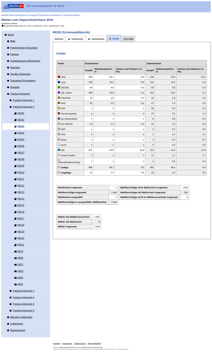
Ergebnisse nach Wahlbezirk (50, 15)
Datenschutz (79, 343)
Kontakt (56, 343)
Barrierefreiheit (94, 343)
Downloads (34, 15)
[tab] (59, 39)
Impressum (67, 343)
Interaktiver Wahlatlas (72, 15)
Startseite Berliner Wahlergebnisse (14, 15)
